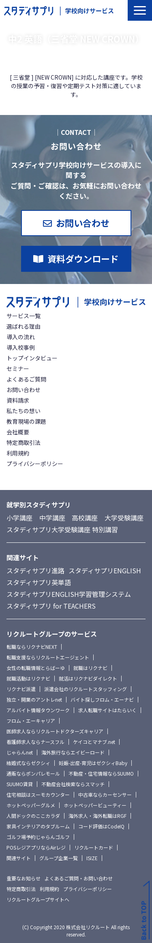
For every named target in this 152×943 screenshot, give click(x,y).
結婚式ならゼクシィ (28, 762)
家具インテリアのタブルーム (38, 826)
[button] (140, 10)
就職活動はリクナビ (28, 678)
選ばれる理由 (23, 326)
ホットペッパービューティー (95, 805)
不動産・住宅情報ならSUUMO (101, 773)
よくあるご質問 (26, 379)
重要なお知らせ (23, 878)
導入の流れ (20, 337)
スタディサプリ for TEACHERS (51, 606)
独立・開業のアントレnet (34, 699)
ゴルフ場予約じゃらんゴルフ (38, 836)
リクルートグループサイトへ (37, 899)
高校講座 (85, 517)
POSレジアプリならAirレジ (36, 847)
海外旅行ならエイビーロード (73, 752)
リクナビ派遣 (21, 688)
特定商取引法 (23, 442)
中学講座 (52, 517)
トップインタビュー (32, 358)
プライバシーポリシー (34, 464)
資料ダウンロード (83, 258)
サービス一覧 (23, 316)
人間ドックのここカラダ (33, 815)
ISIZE (92, 857)
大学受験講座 (124, 517)
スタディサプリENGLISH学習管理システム (68, 594)
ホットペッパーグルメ (30, 805)
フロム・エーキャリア (30, 720)
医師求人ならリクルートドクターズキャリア (54, 731)
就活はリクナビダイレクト (88, 678)
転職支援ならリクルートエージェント (47, 657)
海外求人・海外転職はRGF (97, 815)
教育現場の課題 (26, 421)
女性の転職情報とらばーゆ (35, 667)
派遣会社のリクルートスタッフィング (85, 688)
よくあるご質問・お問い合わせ (79, 878)
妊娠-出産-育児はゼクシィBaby (93, 762)
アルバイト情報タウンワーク (38, 710)
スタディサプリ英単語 (38, 582)
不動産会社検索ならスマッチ (73, 783)
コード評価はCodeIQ (101, 826)
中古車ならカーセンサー (105, 794)
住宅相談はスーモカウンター (38, 794)
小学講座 (19, 517)
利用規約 (17, 453)
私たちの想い (23, 411)
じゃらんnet (19, 752)
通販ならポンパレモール (33, 773)
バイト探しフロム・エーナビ (102, 699)
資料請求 (17, 400)
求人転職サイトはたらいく (107, 710)
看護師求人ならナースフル (35, 741)
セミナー (17, 368)
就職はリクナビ (90, 667)
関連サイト (18, 857)
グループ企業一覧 (58, 857)
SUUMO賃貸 (19, 783)
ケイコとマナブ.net (94, 741)
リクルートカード (93, 847)
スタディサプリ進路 (35, 570)
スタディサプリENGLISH (105, 570)
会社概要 (17, 432)
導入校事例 (20, 347)
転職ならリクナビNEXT (31, 646)
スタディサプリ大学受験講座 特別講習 (62, 529)
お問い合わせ (82, 222)
